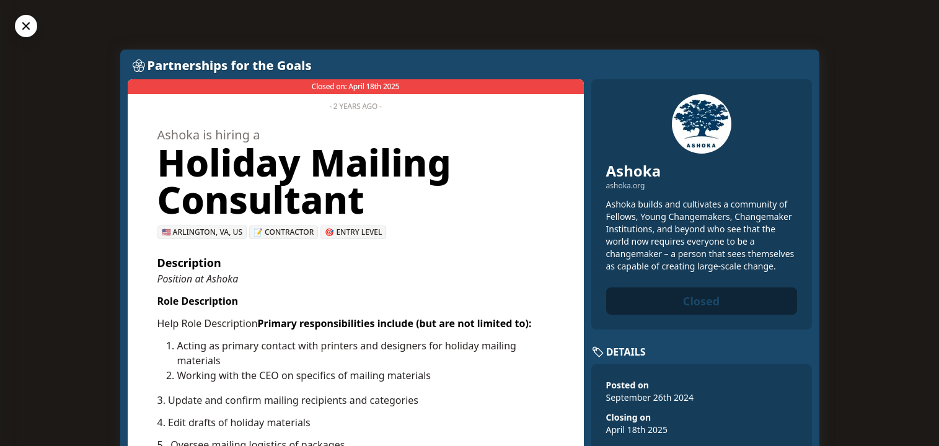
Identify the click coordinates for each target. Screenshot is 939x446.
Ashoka (633, 170)
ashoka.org (625, 186)
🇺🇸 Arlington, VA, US (202, 232)
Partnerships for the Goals (230, 65)
